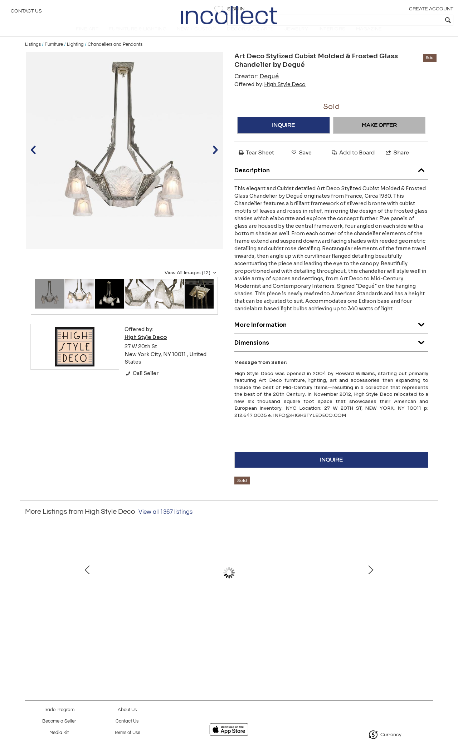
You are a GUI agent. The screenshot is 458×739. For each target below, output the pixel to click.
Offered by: (270, 94)
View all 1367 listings (165, 522)
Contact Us (26, 12)
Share (397, 162)
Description (331, 179)
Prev (30, 585)
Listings (33, 54)
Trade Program (59, 710)
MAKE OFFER (379, 135)
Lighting (75, 54)
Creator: (256, 86)
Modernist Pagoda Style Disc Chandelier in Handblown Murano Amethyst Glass (77, 619)
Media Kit (59, 732)
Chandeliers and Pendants (115, 54)
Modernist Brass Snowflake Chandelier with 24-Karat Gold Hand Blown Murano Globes (227, 619)
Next (428, 585)
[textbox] (401, 20)
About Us (127, 710)
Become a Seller (59, 721)
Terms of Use (127, 732)
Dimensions (331, 351)
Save (301, 162)
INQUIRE (283, 135)
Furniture (54, 54)
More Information (331, 333)
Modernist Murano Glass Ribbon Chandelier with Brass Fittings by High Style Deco (377, 619)
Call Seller (142, 383)
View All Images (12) (191, 283)
